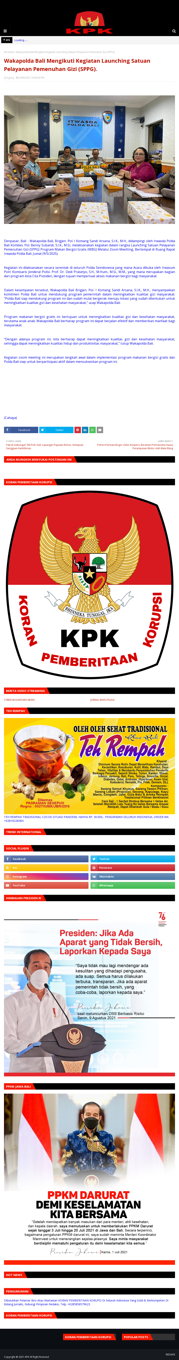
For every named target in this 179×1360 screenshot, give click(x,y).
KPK (27, 1357)
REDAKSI (170, 1354)
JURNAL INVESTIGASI (103, 700)
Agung (10, 77)
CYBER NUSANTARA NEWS (19, 700)
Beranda (9, 52)
